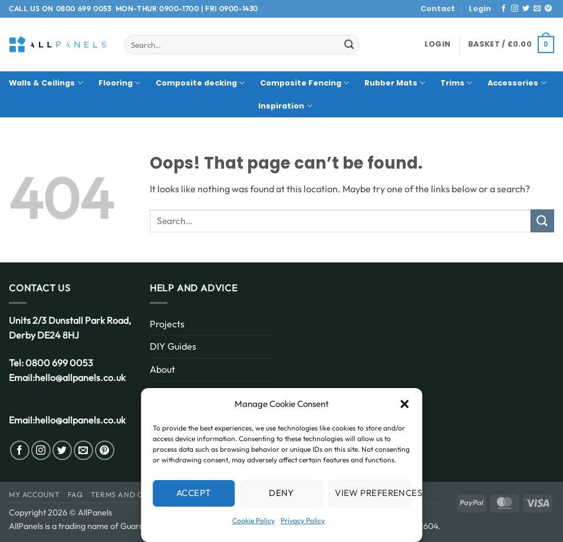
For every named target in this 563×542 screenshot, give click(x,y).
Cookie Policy (253, 520)
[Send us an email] (537, 9)
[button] (404, 404)
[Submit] (349, 45)
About (162, 369)
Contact (437, 9)
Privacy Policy (303, 520)
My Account (34, 494)
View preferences (372, 492)
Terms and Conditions (138, 494)
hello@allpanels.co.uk (80, 377)
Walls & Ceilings (46, 82)
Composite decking (200, 82)
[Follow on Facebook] (503, 9)
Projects (167, 324)
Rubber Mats (394, 82)
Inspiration (285, 105)
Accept (193, 492)
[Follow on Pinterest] (548, 9)
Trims (456, 82)
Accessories (517, 82)
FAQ (75, 494)
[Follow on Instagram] (514, 9)
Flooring (119, 82)
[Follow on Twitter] (525, 9)
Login (480, 9)
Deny (281, 492)
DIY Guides (173, 346)
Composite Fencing (304, 82)
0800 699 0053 (83, 8)
